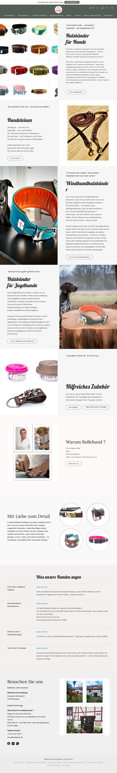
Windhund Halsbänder (40, 15)
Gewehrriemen (108, 15)
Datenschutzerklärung (54, 762)
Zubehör (69, 15)
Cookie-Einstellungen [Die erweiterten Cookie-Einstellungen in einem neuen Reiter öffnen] (53, 765)
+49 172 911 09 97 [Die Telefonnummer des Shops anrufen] (14, 734)
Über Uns (78, 15)
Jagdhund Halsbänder (56, 15)
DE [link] (21, 762)
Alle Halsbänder (9, 15)
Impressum (101, 762)
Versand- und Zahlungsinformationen (74, 762)
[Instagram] (13, 743)
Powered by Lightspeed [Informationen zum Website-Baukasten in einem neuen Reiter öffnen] (59, 769)
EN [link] (23, 762)
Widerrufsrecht (91, 762)
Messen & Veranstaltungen (92, 15)
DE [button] (90, 8)
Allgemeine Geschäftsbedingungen (36, 762)
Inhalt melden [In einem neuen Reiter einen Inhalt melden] (66, 765)
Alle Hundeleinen (24, 15)
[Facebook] (8, 743)
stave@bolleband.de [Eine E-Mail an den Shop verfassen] (15, 737)
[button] (72, 2)
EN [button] (93, 8)
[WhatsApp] (17, 743)
